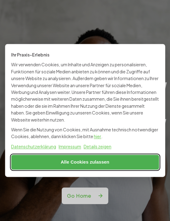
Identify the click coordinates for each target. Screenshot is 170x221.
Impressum (70, 146)
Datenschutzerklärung (33, 146)
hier (97, 136)
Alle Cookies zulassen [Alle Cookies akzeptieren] (85, 162)
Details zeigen (97, 146)
